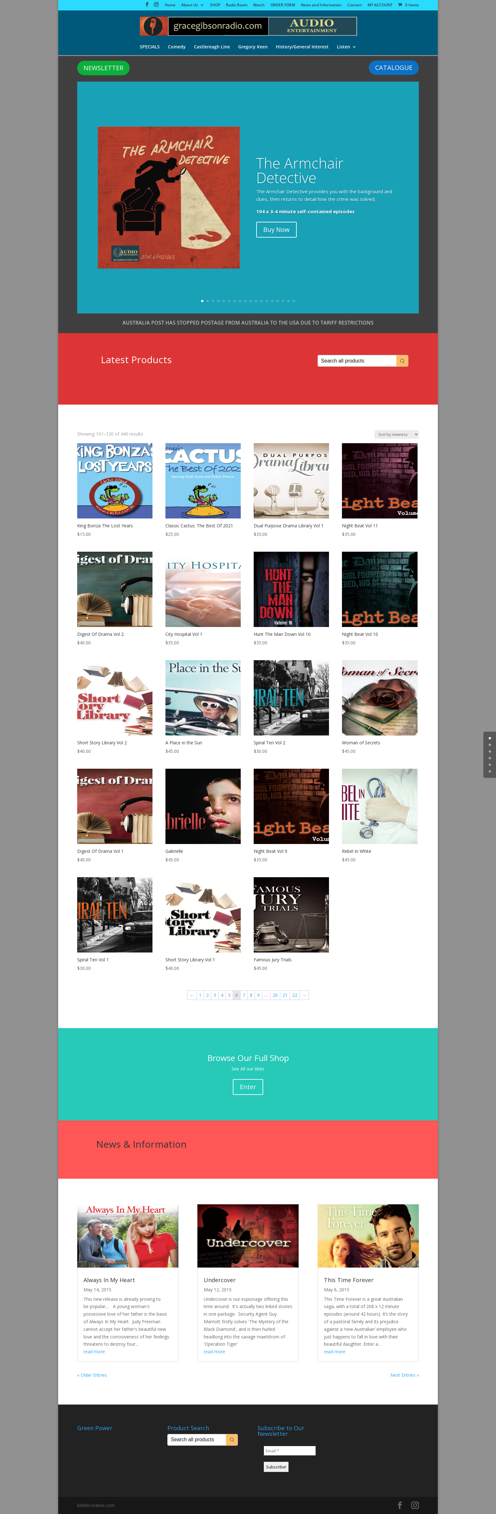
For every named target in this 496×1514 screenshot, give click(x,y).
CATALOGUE (393, 67)
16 (283, 301)
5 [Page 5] (229, 995)
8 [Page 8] (251, 995)
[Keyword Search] (357, 360)
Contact (354, 5)
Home (170, 5)
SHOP (215, 5)
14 (272, 301)
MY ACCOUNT (380, 5)
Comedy (177, 47)
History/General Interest (302, 47)
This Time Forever (349, 1280)
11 (256, 301)
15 (277, 301)
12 (261, 301)
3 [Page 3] (215, 995)
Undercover (220, 1280)
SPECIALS (150, 47)
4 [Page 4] (222, 995)
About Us (189, 5)
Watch (259, 5)
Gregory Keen (253, 47)
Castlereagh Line (212, 47)
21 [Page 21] (285, 995)
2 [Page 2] (207, 995)
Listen (343, 47)
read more (94, 1352)
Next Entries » (404, 1375)
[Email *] (290, 1450)
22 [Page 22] (294, 995)
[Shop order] (397, 434)
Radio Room (236, 5)
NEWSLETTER (103, 68)
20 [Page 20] (275, 995)
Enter (248, 1087)
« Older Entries (92, 1375)
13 (267, 301)
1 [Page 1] (200, 995)
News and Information (321, 5)
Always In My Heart (109, 1280)
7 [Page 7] (244, 995)
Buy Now (276, 229)
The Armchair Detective (300, 170)
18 (294, 301)
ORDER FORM (282, 5)
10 (251, 301)
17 (288, 301)
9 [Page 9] (258, 995)
